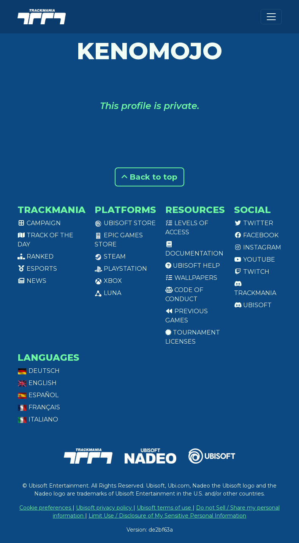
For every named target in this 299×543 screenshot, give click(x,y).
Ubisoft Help (192, 265)
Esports (37, 268)
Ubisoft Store (125, 223)
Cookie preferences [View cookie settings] (46, 507)
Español (38, 395)
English (37, 383)
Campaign (39, 223)
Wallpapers (191, 277)
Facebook (256, 235)
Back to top (149, 177)
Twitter (253, 223)
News (31, 280)
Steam (110, 256)
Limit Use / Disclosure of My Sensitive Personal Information (167, 515)
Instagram (257, 247)
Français (38, 407)
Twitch (251, 271)
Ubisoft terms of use (165, 507)
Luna (108, 293)
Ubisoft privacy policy (104, 507)
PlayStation (121, 268)
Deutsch (38, 370)
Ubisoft (253, 305)
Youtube (254, 259)
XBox (108, 280)
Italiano (37, 419)
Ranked (35, 256)
